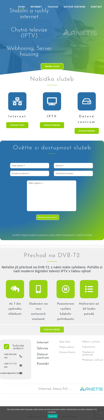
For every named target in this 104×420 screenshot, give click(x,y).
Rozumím (52, 416)
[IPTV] (52, 101)
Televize (53, 6)
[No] (100, 413)
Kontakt (96, 6)
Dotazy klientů (67, 352)
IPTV (52, 116)
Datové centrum (74, 6)
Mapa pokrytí (66, 347)
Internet (36, 6)
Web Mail (64, 342)
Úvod (21, 6)
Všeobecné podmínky (88, 353)
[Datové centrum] (87, 101)
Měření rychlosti (91, 341)
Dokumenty (88, 347)
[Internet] (17, 101)
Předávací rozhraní (92, 360)
